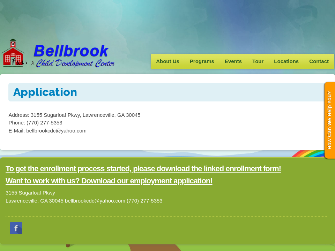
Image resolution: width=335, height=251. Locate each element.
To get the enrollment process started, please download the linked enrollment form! (143, 168)
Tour (257, 61)
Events (233, 61)
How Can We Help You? (329, 120)
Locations (286, 61)
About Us (167, 61)
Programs (202, 61)
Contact (319, 61)
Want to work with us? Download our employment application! (109, 180)
